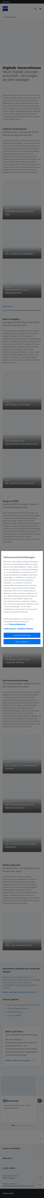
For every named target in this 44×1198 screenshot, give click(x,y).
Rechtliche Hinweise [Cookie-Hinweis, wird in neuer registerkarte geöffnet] (25, 628)
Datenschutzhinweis (17, 624)
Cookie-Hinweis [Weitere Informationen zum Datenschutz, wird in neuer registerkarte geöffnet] (10, 628)
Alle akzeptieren (22, 641)
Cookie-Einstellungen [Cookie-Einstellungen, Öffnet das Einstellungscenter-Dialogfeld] (22, 635)
